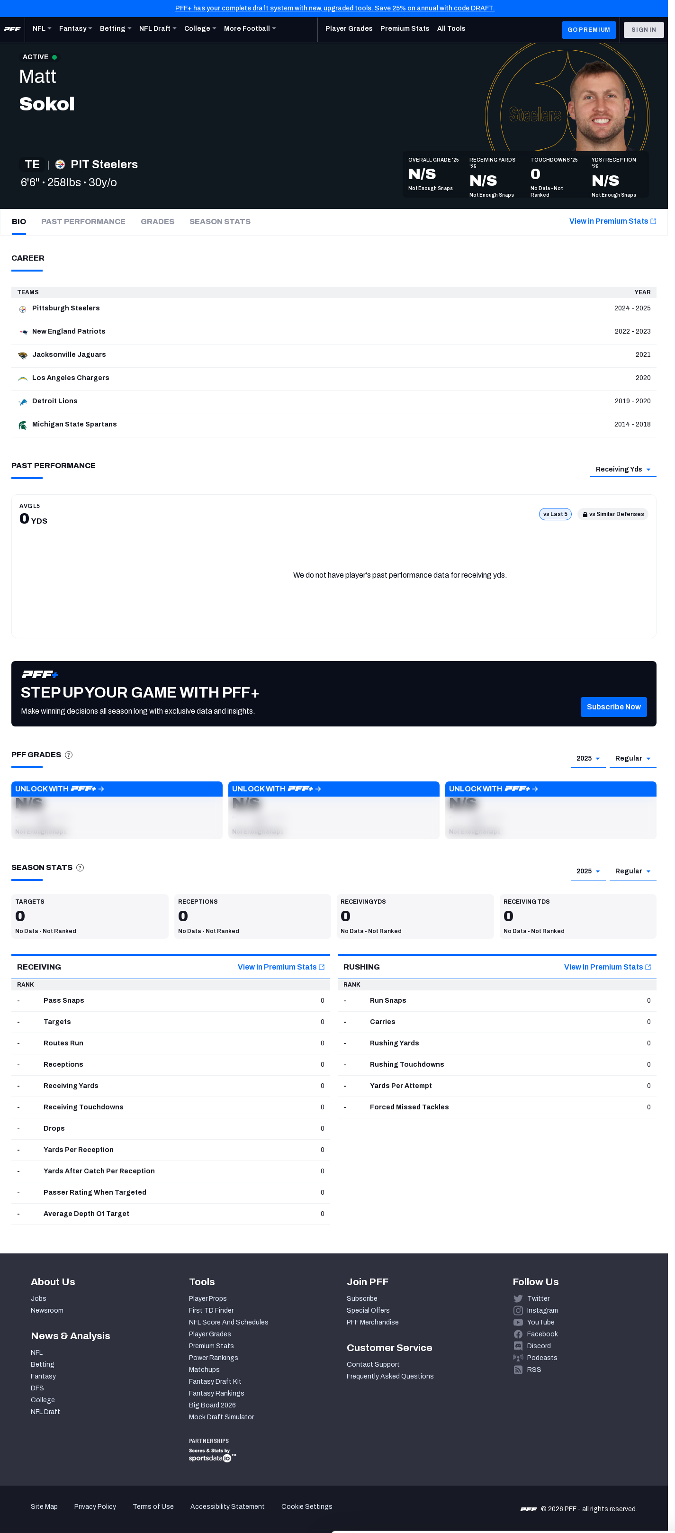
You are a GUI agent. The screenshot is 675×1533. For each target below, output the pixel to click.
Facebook (542, 1334)
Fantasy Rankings (216, 1393)
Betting (42, 1364)
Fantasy (43, 1376)
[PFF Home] (12, 29)
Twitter (538, 1298)
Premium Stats (211, 1346)
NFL (37, 1352)
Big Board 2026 (212, 1405)
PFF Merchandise (373, 1322)
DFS (37, 1388)
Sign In (644, 30)
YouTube (541, 1322)
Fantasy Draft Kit (215, 1381)
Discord (539, 1346)
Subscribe (362, 1298)
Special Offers (368, 1310)
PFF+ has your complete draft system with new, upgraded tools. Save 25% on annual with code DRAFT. (335, 8)
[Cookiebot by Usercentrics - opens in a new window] (61, 1514)
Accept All (596, 1446)
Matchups (204, 1369)
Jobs (38, 1298)
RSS (534, 1369)
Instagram (542, 1310)
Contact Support (373, 1364)
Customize (596, 1474)
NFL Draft (45, 1411)
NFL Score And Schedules (229, 1322)
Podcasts (542, 1357)
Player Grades (210, 1334)
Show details (146, 1514)
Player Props (208, 1298)
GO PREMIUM (589, 30)
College (43, 1400)
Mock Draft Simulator (221, 1417)
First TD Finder (211, 1310)
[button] (614, 721)
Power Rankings (213, 1357)
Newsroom (47, 1310)
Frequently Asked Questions (390, 1376)
